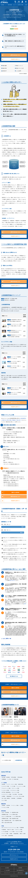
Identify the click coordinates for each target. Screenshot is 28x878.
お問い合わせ (12, 580)
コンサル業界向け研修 (6, 760)
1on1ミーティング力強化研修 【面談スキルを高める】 (14, 393)
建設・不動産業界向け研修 (6, 820)
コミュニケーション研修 (21, 786)
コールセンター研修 (5, 807)
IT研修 (2, 825)
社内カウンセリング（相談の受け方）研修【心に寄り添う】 (14, 388)
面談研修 (3, 372)
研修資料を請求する (15, 59)
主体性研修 (13, 798)
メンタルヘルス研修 (5, 790)
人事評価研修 (19, 798)
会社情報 (7, 867)
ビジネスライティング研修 (6, 794)
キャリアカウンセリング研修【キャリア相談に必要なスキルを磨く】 (14, 326)
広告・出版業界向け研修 (17, 820)
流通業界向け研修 (5, 818)
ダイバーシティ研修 (15, 792)
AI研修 (11, 833)
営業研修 (3, 805)
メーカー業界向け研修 (16, 816)
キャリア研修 (4, 800)
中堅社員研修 (20, 777)
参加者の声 (3, 70)
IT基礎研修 (22, 827)
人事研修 (21, 805)
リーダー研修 (13, 786)
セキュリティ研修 (19, 831)
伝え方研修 (15, 794)
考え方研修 (20, 794)
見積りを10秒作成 (15, 492)
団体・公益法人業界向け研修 (7, 822)
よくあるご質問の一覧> (6, 638)
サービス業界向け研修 (13, 814)
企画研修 (3, 796)
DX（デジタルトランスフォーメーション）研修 (10, 827)
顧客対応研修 (20, 784)
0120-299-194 (14, 849)
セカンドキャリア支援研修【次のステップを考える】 (14, 357)
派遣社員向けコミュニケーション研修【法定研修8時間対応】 (14, 331)
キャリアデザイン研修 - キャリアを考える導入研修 (14, 367)
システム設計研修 (5, 831)
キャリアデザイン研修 (6, 341)
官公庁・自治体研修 (5, 812)
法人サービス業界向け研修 (9, 752)
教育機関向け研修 (5, 814)
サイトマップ (7, 872)
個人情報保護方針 (20, 870)
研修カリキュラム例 (19, 68)
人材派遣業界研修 (5, 304)
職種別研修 (3, 803)
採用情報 (20, 867)
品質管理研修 (10, 835)
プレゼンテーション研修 (6, 788)
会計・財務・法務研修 (6, 798)
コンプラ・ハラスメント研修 (12, 784)
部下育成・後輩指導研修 (6, 792)
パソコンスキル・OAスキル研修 (18, 796)
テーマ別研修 (4, 782)
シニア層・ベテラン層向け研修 (13, 779)
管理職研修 (4, 779)
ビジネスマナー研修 (5, 786)
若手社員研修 (13, 777)
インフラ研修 (12, 831)
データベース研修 (5, 833)
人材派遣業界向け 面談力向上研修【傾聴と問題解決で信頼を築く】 (14, 320)
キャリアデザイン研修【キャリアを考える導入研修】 (14, 362)
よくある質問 (18, 70)
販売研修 (8, 805)
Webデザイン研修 (10, 829)
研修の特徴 (4, 68)
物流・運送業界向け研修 (14, 818)
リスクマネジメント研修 (15, 790)
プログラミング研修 (18, 829)
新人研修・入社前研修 (6, 777)
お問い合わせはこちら (15, 55)
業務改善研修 (9, 796)
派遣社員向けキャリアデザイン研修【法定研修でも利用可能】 (14, 336)
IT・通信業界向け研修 (14, 812)
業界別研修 (3, 810)
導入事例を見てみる (14, 676)
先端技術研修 (16, 833)
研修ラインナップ (19, 65)
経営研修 (3, 784)
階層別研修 (3, 775)
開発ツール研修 (22, 833)
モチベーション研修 (15, 788)
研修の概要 (4, 65)
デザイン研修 (4, 835)
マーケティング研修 (15, 805)
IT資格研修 (4, 829)
